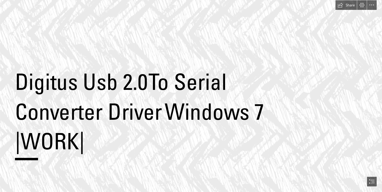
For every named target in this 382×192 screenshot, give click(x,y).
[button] (346, 5)
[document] (191, 96)
